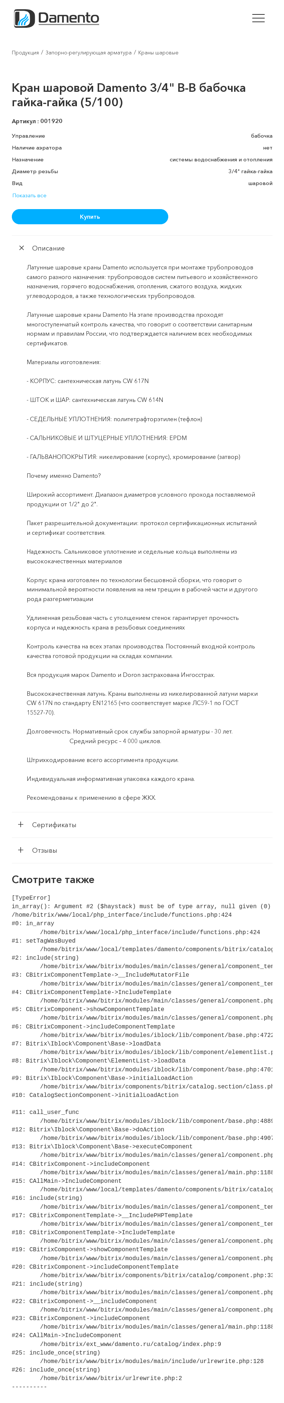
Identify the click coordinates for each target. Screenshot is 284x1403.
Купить (90, 216)
